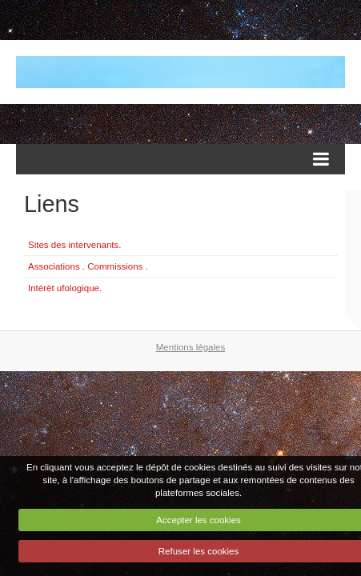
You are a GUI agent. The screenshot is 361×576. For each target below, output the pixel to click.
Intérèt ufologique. (65, 288)
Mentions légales (190, 347)
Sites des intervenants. (75, 245)
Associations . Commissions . (88, 266)
